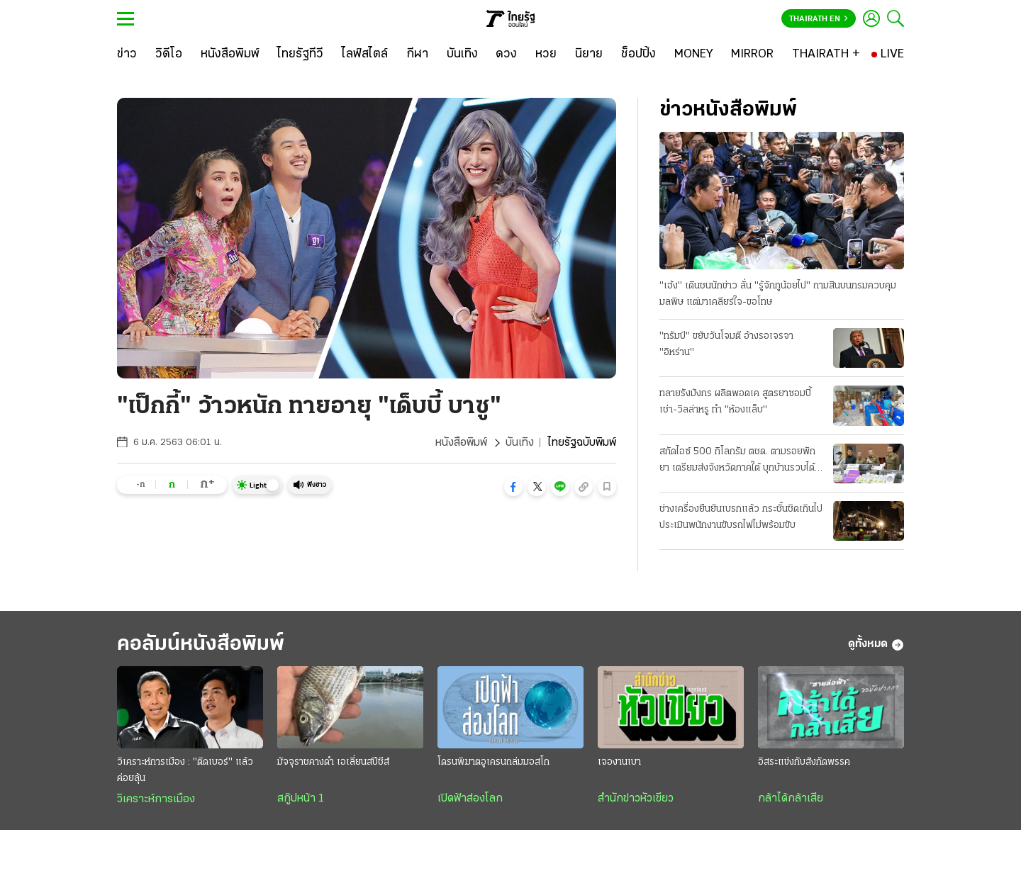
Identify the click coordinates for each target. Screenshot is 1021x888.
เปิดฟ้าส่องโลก (470, 798)
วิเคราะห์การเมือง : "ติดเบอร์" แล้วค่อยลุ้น (185, 770)
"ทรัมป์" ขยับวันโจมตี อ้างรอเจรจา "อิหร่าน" (726, 344)
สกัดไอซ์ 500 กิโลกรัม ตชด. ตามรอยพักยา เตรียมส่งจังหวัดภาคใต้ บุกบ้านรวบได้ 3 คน (741, 461)
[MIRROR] (752, 54)
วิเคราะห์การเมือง (156, 799)
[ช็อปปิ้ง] (638, 54)
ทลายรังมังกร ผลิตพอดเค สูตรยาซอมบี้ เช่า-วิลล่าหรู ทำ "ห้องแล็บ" (735, 401)
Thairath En (818, 19)
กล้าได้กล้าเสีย (790, 798)
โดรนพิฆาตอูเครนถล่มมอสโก (493, 762)
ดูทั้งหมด (876, 645)
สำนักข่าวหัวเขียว (636, 798)
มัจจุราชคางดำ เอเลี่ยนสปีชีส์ (333, 762)
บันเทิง (520, 443)
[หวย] (546, 54)
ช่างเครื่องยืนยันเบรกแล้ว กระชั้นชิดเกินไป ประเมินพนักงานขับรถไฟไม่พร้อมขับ (740, 517)
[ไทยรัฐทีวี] (300, 54)
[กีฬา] (417, 54)
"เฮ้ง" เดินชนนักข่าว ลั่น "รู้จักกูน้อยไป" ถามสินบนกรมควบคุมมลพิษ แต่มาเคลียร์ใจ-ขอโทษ (777, 294)
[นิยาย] (589, 54)
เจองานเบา (619, 762)
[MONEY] (693, 54)
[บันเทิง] (462, 54)
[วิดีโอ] (168, 54)
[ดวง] (506, 54)
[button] (513, 487)
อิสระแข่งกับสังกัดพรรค (804, 762)
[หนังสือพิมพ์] (230, 54)
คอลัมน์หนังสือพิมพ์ (200, 645)
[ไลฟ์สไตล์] (365, 54)
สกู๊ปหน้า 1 (300, 798)
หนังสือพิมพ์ (461, 443)
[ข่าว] (127, 54)
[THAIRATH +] (826, 54)
